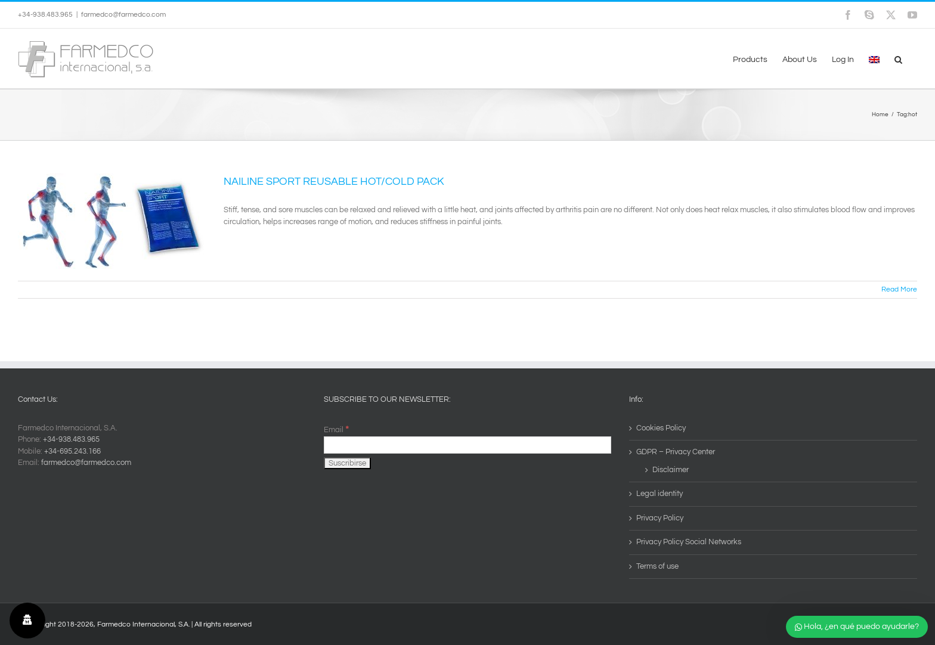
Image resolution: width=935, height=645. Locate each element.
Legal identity (659, 493)
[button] (898, 58)
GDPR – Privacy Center (675, 452)
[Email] (468, 445)
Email (336, 430)
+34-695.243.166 (72, 451)
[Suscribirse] (347, 463)
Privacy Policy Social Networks (688, 542)
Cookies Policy (661, 428)
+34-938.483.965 (71, 439)
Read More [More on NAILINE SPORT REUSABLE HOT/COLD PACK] (899, 289)
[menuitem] (874, 58)
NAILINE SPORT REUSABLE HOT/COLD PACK (334, 181)
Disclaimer (670, 470)
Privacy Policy (659, 518)
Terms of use (657, 566)
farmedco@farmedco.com (123, 14)
